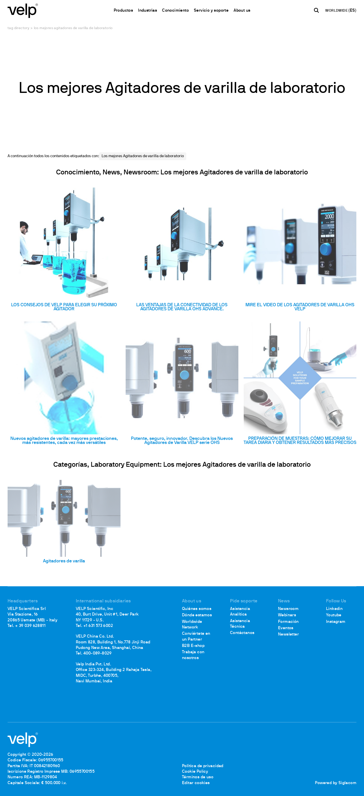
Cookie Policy (195, 771)
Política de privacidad (202, 766)
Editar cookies (196, 783)
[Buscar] (316, 10)
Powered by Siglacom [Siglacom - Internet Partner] (335, 783)
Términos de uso (197, 777)
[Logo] (23, 10)
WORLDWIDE (336, 10)
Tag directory (18, 28)
